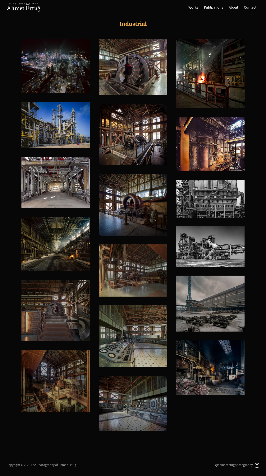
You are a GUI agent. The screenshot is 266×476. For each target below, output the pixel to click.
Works (193, 7)
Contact (250, 7)
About (233, 7)
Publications (213, 7)
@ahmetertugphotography (237, 465)
